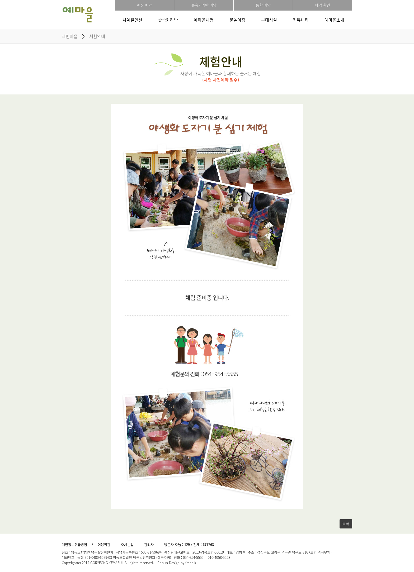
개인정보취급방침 (74, 544)
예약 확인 (322, 5)
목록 (346, 524)
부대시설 (269, 20)
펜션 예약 (144, 5)
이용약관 (104, 544)
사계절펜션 (132, 20)
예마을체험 (204, 20)
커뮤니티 (301, 20)
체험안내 (97, 36)
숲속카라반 (168, 20)
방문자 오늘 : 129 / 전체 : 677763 (189, 544)
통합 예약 (263, 5)
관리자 (149, 544)
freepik (190, 562)
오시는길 (127, 544)
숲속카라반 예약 (204, 5)
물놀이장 (237, 20)
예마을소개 (334, 20)
